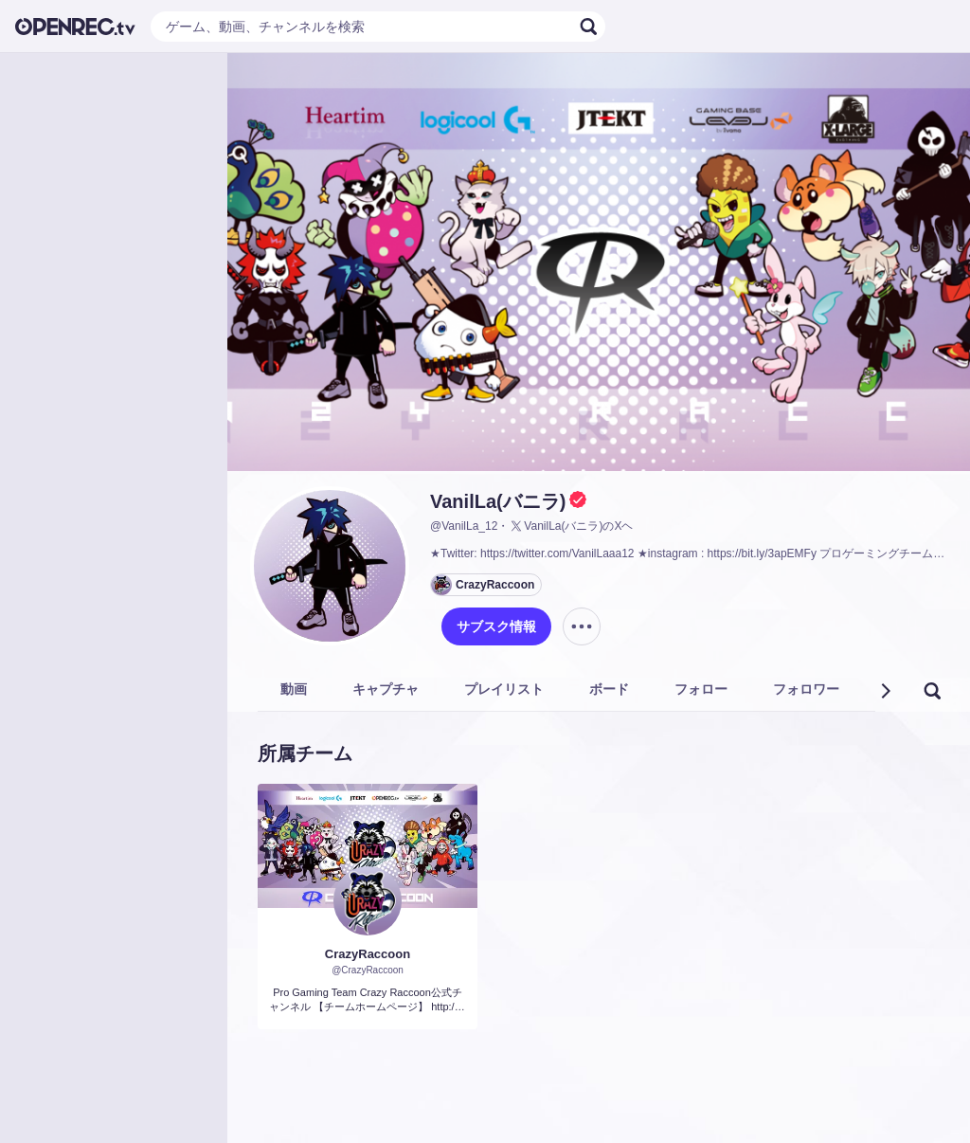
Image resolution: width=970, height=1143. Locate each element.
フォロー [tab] (701, 689)
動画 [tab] (293, 689)
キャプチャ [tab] (385, 689)
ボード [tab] (609, 689)
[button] (884, 691)
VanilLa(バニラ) (498, 501)
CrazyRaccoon (367, 954)
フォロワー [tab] (806, 689)
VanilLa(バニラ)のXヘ (571, 526)
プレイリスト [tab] (504, 689)
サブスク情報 (496, 626)
